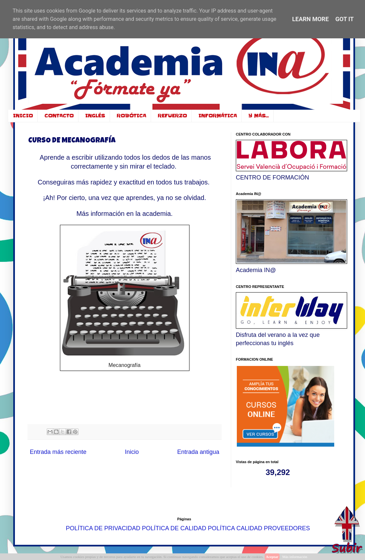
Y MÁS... (258, 115)
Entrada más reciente (58, 452)
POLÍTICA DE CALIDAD (174, 528)
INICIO (23, 115)
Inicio (132, 452)
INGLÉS (95, 115)
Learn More (310, 19)
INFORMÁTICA (217, 115)
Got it (345, 19)
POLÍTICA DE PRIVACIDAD (103, 528)
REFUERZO (172, 115)
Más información (294, 557)
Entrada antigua (198, 452)
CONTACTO (59, 115)
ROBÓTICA (131, 115)
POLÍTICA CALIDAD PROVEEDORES (259, 528)
